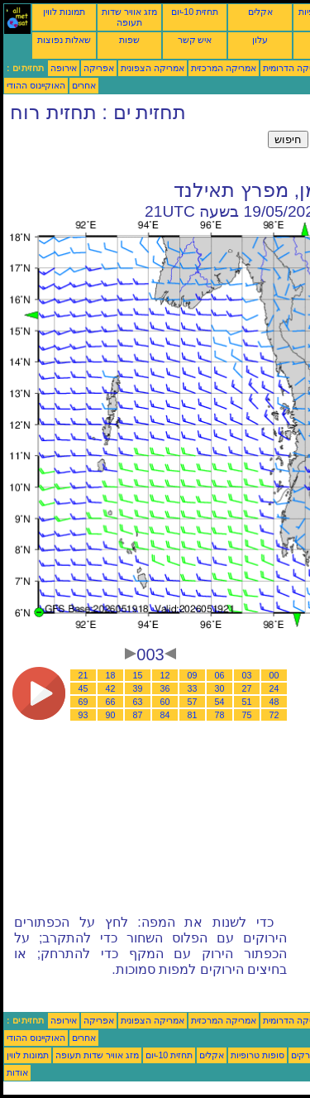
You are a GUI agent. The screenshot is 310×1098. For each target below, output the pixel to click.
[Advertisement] (135, 151)
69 (83, 702)
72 (274, 715)
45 (83, 688)
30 (220, 688)
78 (220, 715)
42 (111, 688)
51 (247, 702)
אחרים (84, 85)
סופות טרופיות (257, 1055)
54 (220, 702)
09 (193, 675)
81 (193, 715)
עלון (260, 40)
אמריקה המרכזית (223, 68)
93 (83, 715)
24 (274, 688)
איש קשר (195, 40)
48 (274, 702)
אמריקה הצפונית (152, 68)
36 (165, 688)
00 (274, 675)
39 (138, 688)
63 (138, 702)
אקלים (260, 12)
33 (193, 688)
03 (247, 675)
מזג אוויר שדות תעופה (129, 17)
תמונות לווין (64, 12)
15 (138, 675)
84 (165, 715)
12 (165, 675)
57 (193, 702)
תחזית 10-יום (194, 12)
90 (111, 715)
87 (138, 715)
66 (111, 702)
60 (165, 702)
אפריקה (98, 68)
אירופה (63, 68)
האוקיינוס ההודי (36, 85)
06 (220, 675)
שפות (129, 40)
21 (83, 675)
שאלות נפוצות (64, 40)
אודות (17, 1072)
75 (247, 715)
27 (247, 688)
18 (111, 675)
